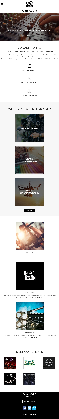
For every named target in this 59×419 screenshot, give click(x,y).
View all (29, 210)
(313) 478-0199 (31, 11)
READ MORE (35, 257)
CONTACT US (29, 333)
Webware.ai (33, 414)
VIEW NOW (40, 297)
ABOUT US (29, 252)
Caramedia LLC (29, 394)
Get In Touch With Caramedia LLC (48, 59)
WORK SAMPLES (29, 293)
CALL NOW (34, 337)
